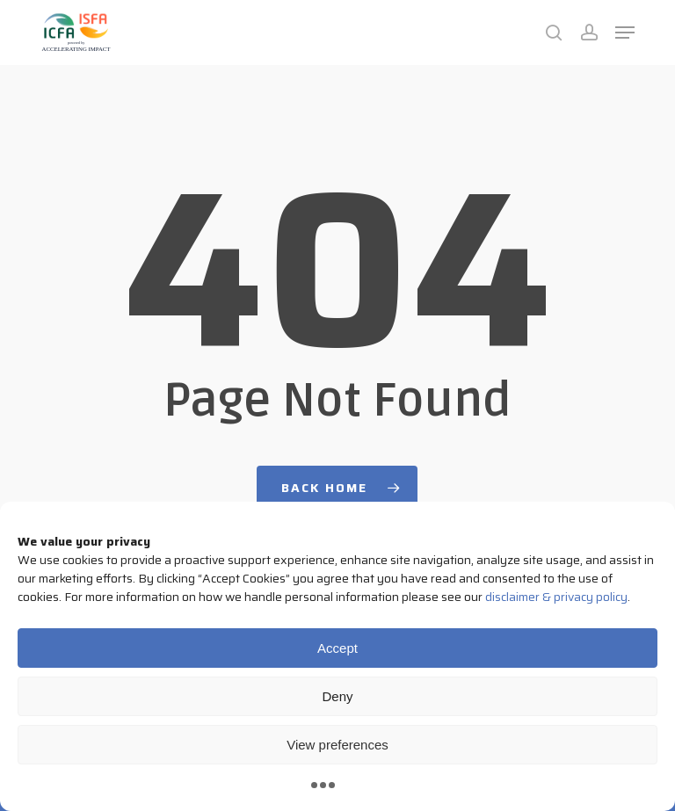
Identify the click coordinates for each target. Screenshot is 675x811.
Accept (337, 648)
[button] (625, 32)
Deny (337, 696)
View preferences (337, 744)
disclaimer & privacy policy (556, 596)
